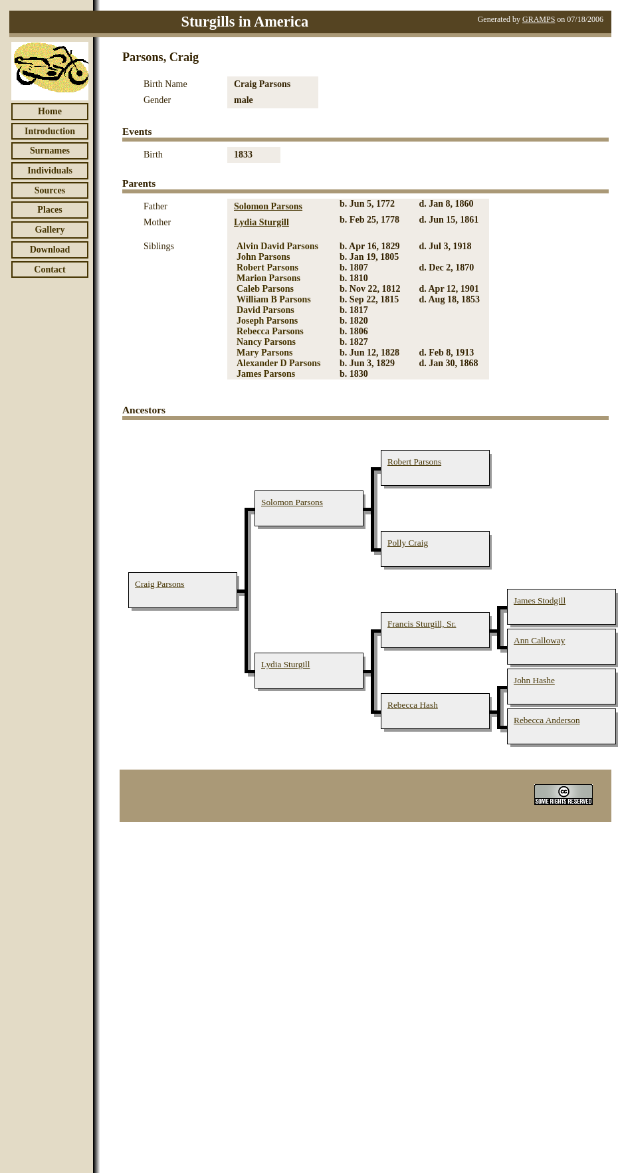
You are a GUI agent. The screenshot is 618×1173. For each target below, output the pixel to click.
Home (50, 111)
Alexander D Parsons (279, 363)
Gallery (49, 230)
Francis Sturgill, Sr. (421, 624)
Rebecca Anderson (547, 720)
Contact (49, 269)
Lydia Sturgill (261, 222)
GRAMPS (538, 19)
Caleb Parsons (265, 289)
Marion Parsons (268, 278)
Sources (50, 190)
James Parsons (266, 374)
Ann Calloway (539, 640)
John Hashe (534, 680)
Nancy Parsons (266, 342)
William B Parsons (274, 299)
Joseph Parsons (267, 321)
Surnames (50, 151)
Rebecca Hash (412, 705)
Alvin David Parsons (277, 246)
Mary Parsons (264, 353)
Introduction (50, 131)
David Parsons (265, 310)
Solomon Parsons (268, 206)
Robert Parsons (267, 267)
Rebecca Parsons (270, 331)
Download (50, 250)
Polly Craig (407, 543)
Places (49, 210)
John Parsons (263, 257)
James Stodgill (540, 600)
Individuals (49, 170)
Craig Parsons (159, 584)
